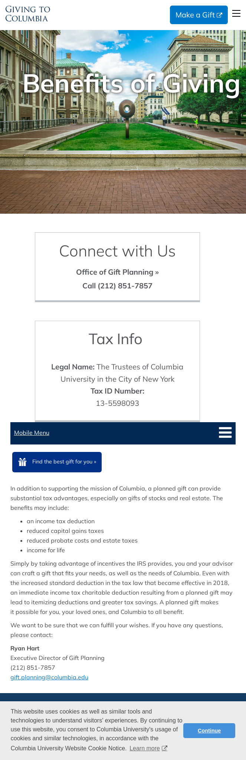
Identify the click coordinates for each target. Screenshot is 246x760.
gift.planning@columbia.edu (49, 677)
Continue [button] (209, 731)
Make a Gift (195, 14)
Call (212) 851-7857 (117, 285)
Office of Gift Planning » (117, 271)
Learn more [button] (144, 748)
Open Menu (236, 13)
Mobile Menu (31, 432)
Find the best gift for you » (64, 461)
